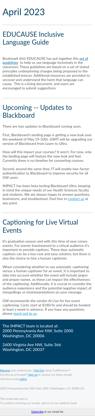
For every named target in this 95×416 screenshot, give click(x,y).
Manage (5, 370)
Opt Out (39, 370)
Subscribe (37, 411)
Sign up (32, 374)
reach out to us (25, 313)
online (23, 379)
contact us (76, 198)
